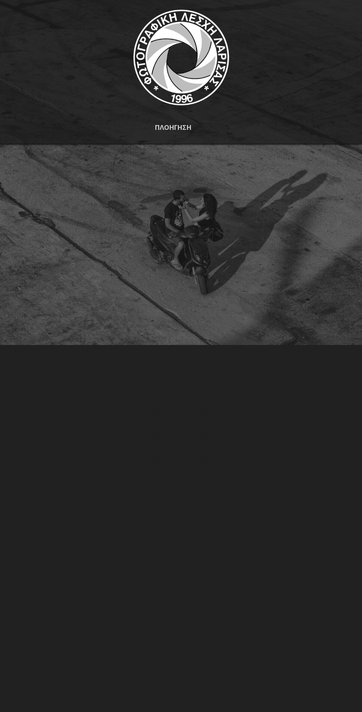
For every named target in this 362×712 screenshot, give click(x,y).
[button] (181, 127)
